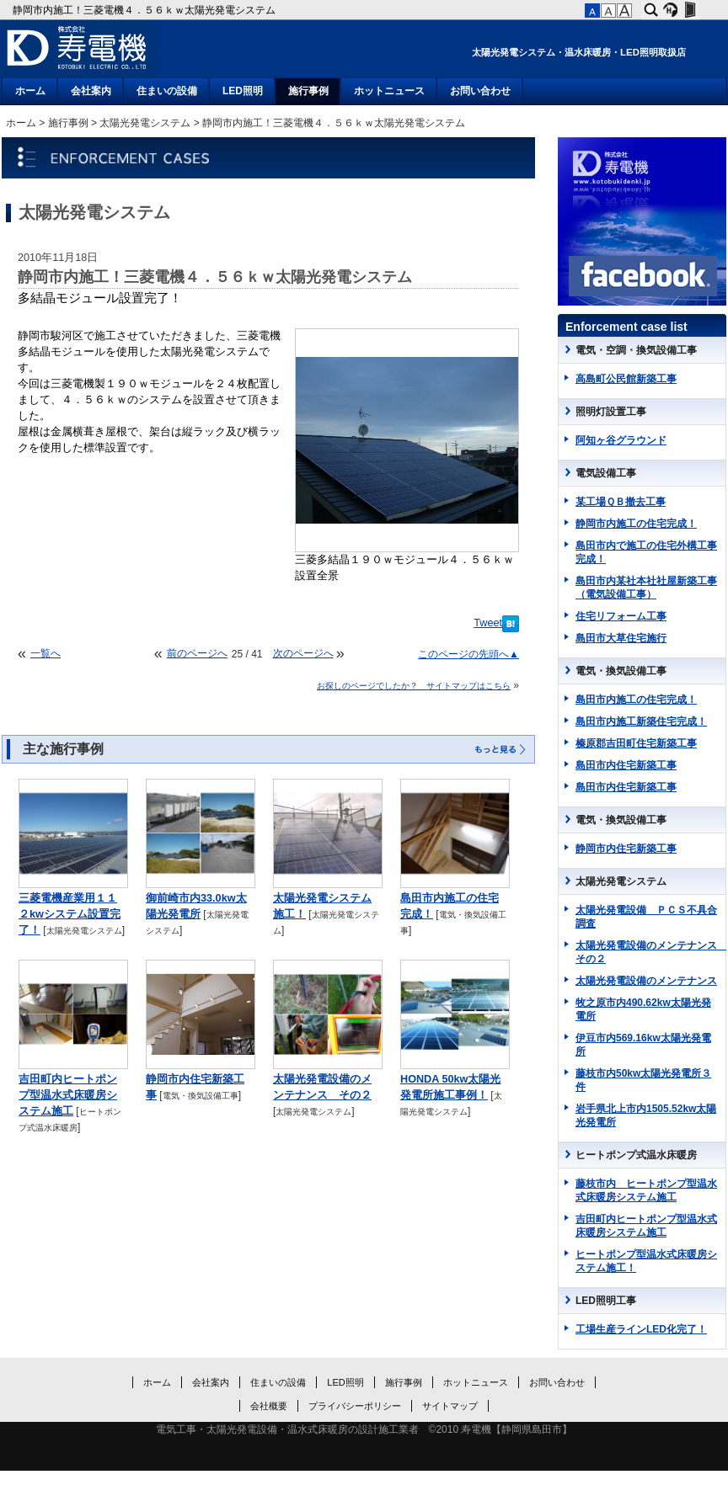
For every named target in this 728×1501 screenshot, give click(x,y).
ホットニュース (389, 91)
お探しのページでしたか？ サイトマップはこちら (414, 685)
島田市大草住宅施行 (620, 638)
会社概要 (268, 1406)
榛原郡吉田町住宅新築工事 (636, 743)
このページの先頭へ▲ (468, 654)
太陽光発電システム (144, 123)
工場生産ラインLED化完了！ (641, 1329)
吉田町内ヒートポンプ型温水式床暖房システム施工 (68, 1095)
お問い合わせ (480, 91)
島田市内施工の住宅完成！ (636, 699)
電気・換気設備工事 (200, 1095)
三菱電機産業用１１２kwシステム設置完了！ (69, 914)
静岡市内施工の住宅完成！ (636, 524)
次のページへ (303, 653)
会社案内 (91, 91)
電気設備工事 (605, 473)
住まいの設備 (166, 91)
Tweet (488, 623)
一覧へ (45, 653)
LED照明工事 (605, 1301)
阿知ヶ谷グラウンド (620, 440)
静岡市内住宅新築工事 (626, 848)
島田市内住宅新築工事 (626, 765)
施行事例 (308, 91)
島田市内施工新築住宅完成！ (641, 721)
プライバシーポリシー (354, 1406)
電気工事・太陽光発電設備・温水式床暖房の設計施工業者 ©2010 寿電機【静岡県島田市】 (364, 1429)
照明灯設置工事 (610, 412)
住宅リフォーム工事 (620, 616)
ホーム (30, 91)
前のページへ (197, 653)
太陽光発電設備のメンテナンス (646, 981)
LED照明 (242, 91)
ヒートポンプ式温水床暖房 (636, 1155)
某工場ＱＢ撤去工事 (620, 502)
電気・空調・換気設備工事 (636, 350)
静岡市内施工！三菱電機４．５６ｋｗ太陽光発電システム (145, 10)
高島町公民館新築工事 (626, 379)
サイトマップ (450, 1406)
